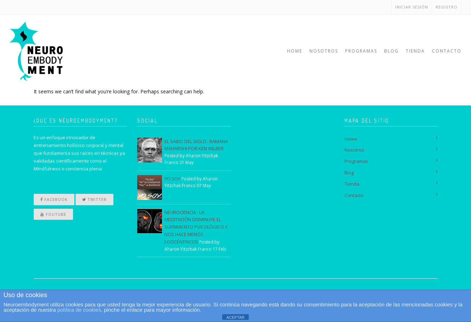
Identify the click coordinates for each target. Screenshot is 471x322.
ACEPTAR (235, 317)
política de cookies (79, 310)
